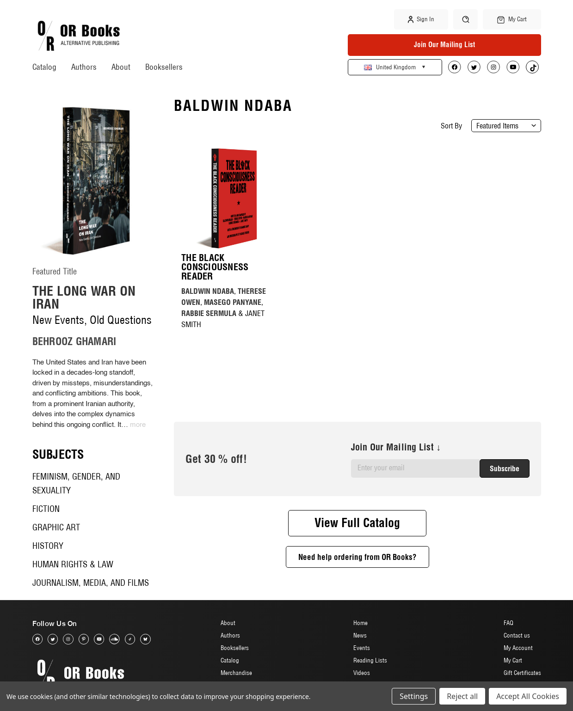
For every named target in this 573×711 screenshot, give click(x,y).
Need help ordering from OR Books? (357, 557)
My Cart (513, 660)
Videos (361, 672)
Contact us (517, 635)
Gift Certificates (522, 672)
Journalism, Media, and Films (90, 582)
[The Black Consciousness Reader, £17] (231, 198)
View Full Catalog (357, 522)
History (47, 546)
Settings (414, 696)
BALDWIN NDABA (207, 291)
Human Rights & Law (72, 564)
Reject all (462, 696)
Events (361, 647)
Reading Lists (370, 660)
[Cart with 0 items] (512, 19)
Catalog (44, 67)
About (120, 67)
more (138, 424)
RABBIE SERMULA (208, 313)
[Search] (465, 19)
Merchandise (236, 672)
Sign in (421, 19)
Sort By (451, 125)
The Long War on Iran (84, 297)
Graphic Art (56, 527)
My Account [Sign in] (518, 647)
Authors (84, 67)
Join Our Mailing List (444, 44)
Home (360, 622)
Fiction (46, 509)
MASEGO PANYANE (232, 302)
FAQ (508, 622)
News (360, 635)
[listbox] (506, 125)
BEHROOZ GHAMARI (74, 341)
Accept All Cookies (527, 696)
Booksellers (164, 67)
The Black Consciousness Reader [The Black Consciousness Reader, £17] (214, 267)
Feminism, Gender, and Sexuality (76, 483)
